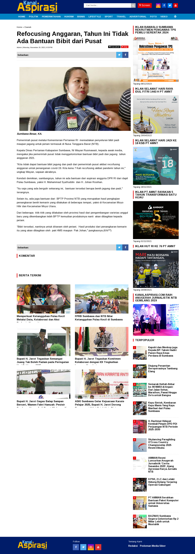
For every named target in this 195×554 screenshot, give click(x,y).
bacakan (114, 47)
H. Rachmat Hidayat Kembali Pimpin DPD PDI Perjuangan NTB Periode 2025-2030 (163, 425)
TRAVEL (121, 16)
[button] (175, 15)
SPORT (109, 16)
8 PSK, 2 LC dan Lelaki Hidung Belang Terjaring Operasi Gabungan (162, 482)
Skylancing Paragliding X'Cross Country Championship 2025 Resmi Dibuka (161, 443)
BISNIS (81, 16)
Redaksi (133, 546)
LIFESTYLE (95, 16)
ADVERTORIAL (137, 16)
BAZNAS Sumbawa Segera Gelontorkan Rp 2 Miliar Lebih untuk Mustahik (163, 520)
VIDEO (164, 16)
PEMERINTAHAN (51, 16)
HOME (21, 16)
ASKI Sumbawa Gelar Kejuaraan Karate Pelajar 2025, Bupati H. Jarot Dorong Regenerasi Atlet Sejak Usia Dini (99, 404)
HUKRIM (69, 16)
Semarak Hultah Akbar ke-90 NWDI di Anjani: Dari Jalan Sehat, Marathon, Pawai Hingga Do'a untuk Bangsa (162, 390)
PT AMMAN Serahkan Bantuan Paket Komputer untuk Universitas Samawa (163, 501)
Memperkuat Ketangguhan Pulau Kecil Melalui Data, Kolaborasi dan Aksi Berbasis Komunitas (41, 319)
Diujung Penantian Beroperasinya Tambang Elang (162, 368)
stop (125, 47)
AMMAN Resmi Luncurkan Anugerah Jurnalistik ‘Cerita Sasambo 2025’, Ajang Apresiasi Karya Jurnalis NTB (162, 465)
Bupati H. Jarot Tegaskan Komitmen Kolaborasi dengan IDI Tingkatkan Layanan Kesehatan (98, 362)
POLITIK (33, 16)
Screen (144, 5)
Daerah (28, 27)
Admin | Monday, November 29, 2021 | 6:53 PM (34, 47)
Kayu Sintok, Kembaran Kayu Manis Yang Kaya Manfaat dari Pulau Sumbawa (162, 406)
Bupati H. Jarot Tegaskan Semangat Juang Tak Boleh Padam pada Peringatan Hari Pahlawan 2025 (43, 362)
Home (19, 27)
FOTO (153, 16)
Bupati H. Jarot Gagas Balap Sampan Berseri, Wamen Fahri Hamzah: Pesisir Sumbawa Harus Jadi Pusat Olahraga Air (42, 404)
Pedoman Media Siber (153, 546)
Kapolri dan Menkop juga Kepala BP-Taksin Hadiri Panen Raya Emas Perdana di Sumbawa (162, 351)
